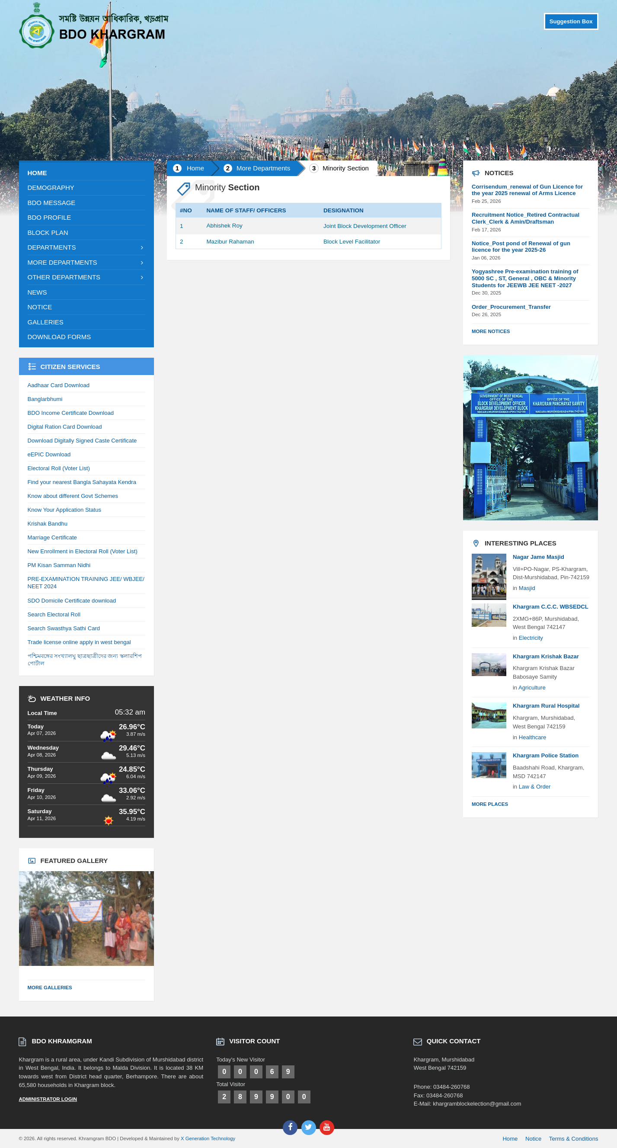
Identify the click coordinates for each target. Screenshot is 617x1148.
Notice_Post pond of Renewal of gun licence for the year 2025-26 (521, 246)
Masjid (527, 588)
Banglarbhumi (45, 399)
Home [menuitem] (510, 1138)
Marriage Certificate (52, 537)
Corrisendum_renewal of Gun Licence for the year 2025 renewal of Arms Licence (527, 190)
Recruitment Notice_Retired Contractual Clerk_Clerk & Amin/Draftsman (525, 218)
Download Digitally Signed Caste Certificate (82, 440)
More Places (490, 804)
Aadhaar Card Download (59, 385)
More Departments (263, 168)
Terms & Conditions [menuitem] (573, 1138)
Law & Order (535, 786)
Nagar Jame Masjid (538, 557)
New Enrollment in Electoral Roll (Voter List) (82, 551)
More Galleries (50, 987)
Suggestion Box (571, 21)
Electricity (531, 638)
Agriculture (532, 687)
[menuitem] (86, 173)
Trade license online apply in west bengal (79, 642)
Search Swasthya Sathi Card (64, 628)
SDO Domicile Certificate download (72, 600)
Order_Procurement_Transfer (511, 307)
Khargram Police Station (546, 755)
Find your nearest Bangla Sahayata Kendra (82, 482)
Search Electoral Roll (54, 614)
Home (195, 168)
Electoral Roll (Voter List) (59, 468)
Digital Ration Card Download (65, 426)
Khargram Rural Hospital (546, 705)
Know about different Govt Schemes (73, 496)
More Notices (491, 331)
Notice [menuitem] (533, 1138)
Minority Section (346, 168)
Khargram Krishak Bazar (546, 656)
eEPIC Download (49, 454)
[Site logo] (94, 46)
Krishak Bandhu (48, 523)
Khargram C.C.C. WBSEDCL (550, 606)
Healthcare (532, 737)
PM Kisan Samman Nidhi (59, 565)
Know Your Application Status (65, 510)
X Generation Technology (208, 1138)
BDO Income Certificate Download (71, 413)
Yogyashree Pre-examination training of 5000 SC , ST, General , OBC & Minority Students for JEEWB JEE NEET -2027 (525, 278)
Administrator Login (48, 1099)
